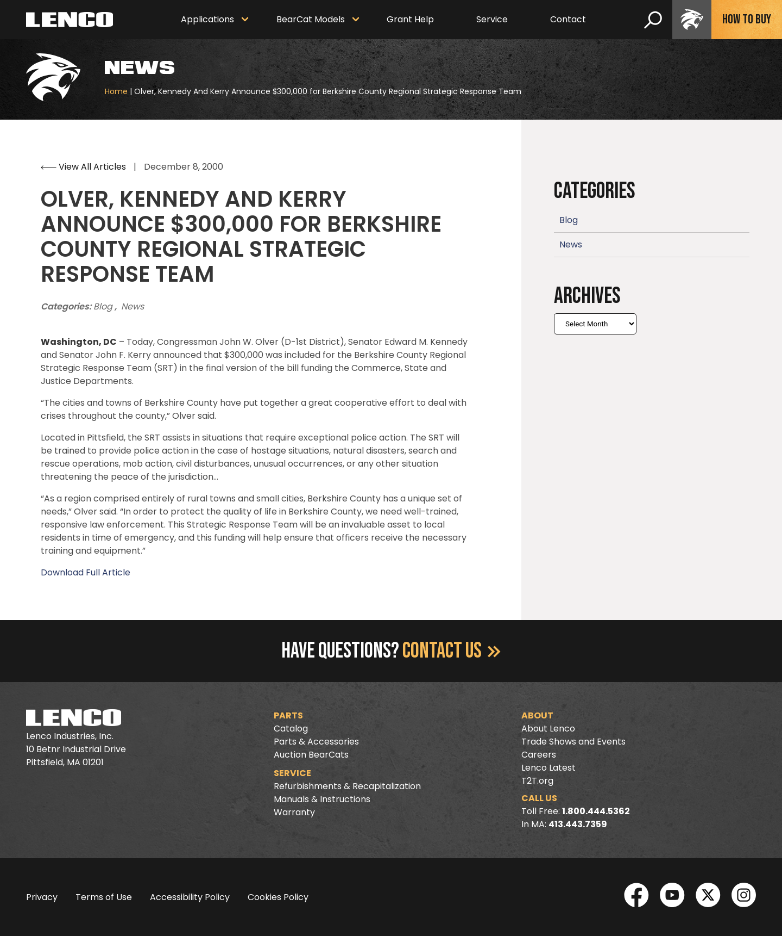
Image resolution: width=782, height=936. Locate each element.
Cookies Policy (278, 897)
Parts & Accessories (316, 741)
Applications (207, 19)
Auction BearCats (311, 754)
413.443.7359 (577, 824)
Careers (538, 754)
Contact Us (451, 651)
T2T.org (537, 780)
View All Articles (84, 166)
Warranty (294, 812)
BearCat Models (310, 19)
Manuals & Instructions (322, 799)
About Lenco (548, 728)
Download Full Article (85, 572)
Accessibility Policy (190, 897)
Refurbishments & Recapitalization (347, 786)
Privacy (42, 897)
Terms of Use (103, 897)
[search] (653, 19)
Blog (104, 306)
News (132, 306)
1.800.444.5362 (596, 811)
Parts (288, 715)
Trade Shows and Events (573, 741)
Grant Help (410, 19)
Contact (568, 19)
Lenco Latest (548, 767)
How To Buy (746, 19)
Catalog (291, 728)
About (537, 715)
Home (116, 91)
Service (492, 19)
